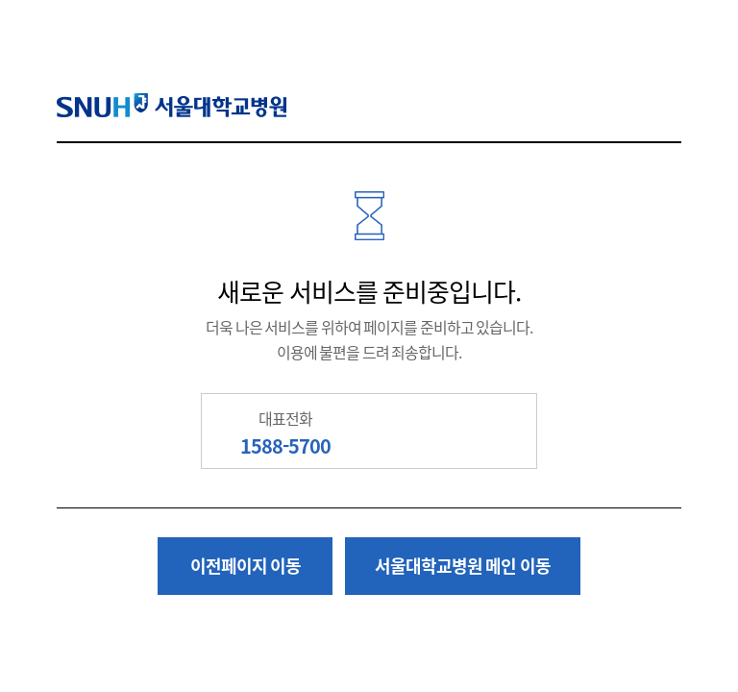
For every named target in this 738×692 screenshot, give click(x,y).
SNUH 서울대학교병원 (171, 105)
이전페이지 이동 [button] (246, 566)
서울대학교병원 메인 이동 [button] (463, 566)
